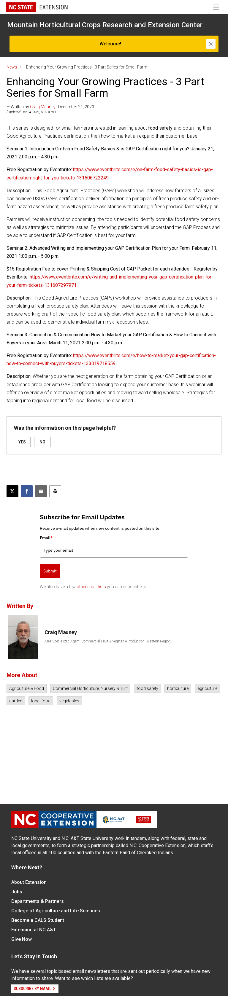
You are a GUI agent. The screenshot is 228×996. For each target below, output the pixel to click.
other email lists (91, 586)
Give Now (21, 939)
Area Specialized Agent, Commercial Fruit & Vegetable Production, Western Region (108, 641)
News (12, 67)
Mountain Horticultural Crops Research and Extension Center (104, 25)
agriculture (207, 688)
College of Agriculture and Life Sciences (55, 911)
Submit (50, 571)
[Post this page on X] (12, 491)
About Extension (29, 882)
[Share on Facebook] (27, 491)
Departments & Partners (37, 901)
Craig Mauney (43, 106)
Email (46, 537)
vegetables (69, 701)
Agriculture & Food (26, 688)
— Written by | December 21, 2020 (50, 106)
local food (40, 701)
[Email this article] (41, 491)
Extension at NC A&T (33, 930)
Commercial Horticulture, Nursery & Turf (90, 688)
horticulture (178, 688)
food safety (147, 688)
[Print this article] (55, 491)
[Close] (211, 44)
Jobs (16, 892)
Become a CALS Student (37, 920)
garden (15, 701)
